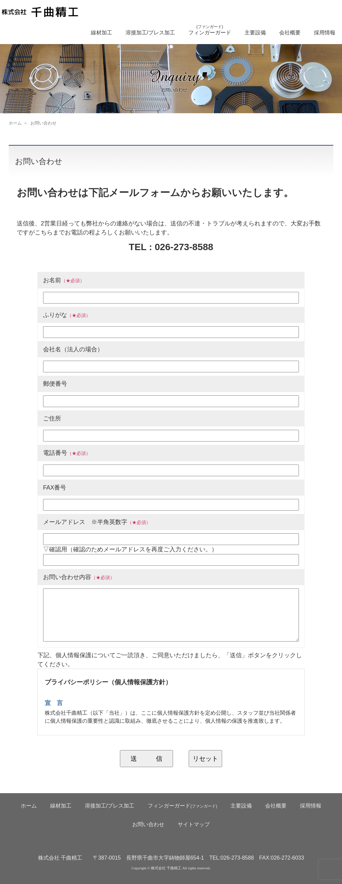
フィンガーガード (209, 29)
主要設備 (255, 32)
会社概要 (290, 32)
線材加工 (101, 32)
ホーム (15, 123)
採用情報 (324, 32)
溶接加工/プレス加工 (150, 32)
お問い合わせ (148, 824)
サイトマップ (194, 824)
